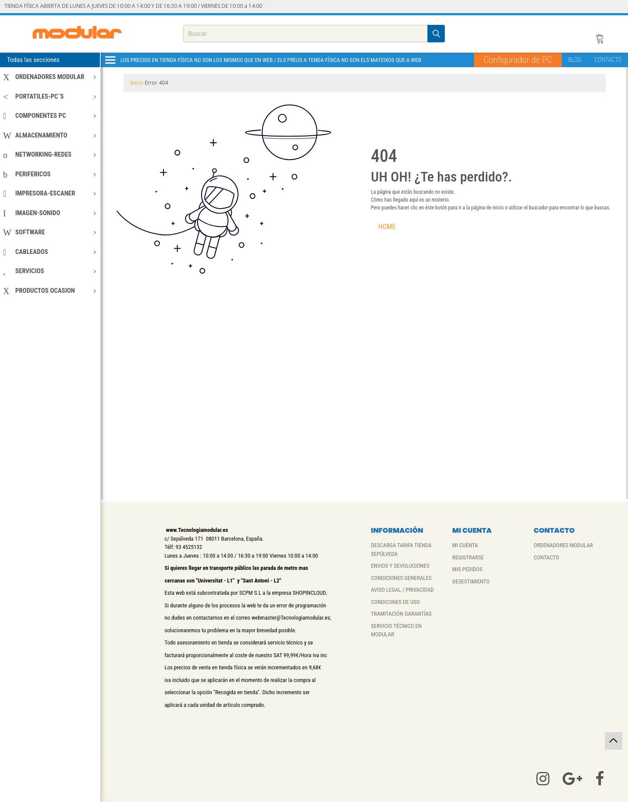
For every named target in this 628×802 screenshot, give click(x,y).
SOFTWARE (49, 232)
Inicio (137, 82)
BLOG (574, 59)
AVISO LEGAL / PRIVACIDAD (402, 589)
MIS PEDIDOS (467, 569)
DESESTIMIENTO (471, 581)
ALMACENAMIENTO (49, 135)
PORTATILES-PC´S (49, 96)
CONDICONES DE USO (395, 602)
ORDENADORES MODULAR (49, 77)
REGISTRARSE (468, 557)
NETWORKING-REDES (49, 154)
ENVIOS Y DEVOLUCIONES (400, 565)
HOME (387, 227)
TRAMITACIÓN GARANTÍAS (401, 613)
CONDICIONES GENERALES (401, 578)
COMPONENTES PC (49, 115)
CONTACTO (607, 59)
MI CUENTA (465, 545)
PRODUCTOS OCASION (49, 290)
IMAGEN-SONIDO (49, 213)
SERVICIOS (49, 271)
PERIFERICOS (49, 174)
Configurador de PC (518, 60)
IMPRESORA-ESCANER (49, 193)
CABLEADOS (49, 252)
